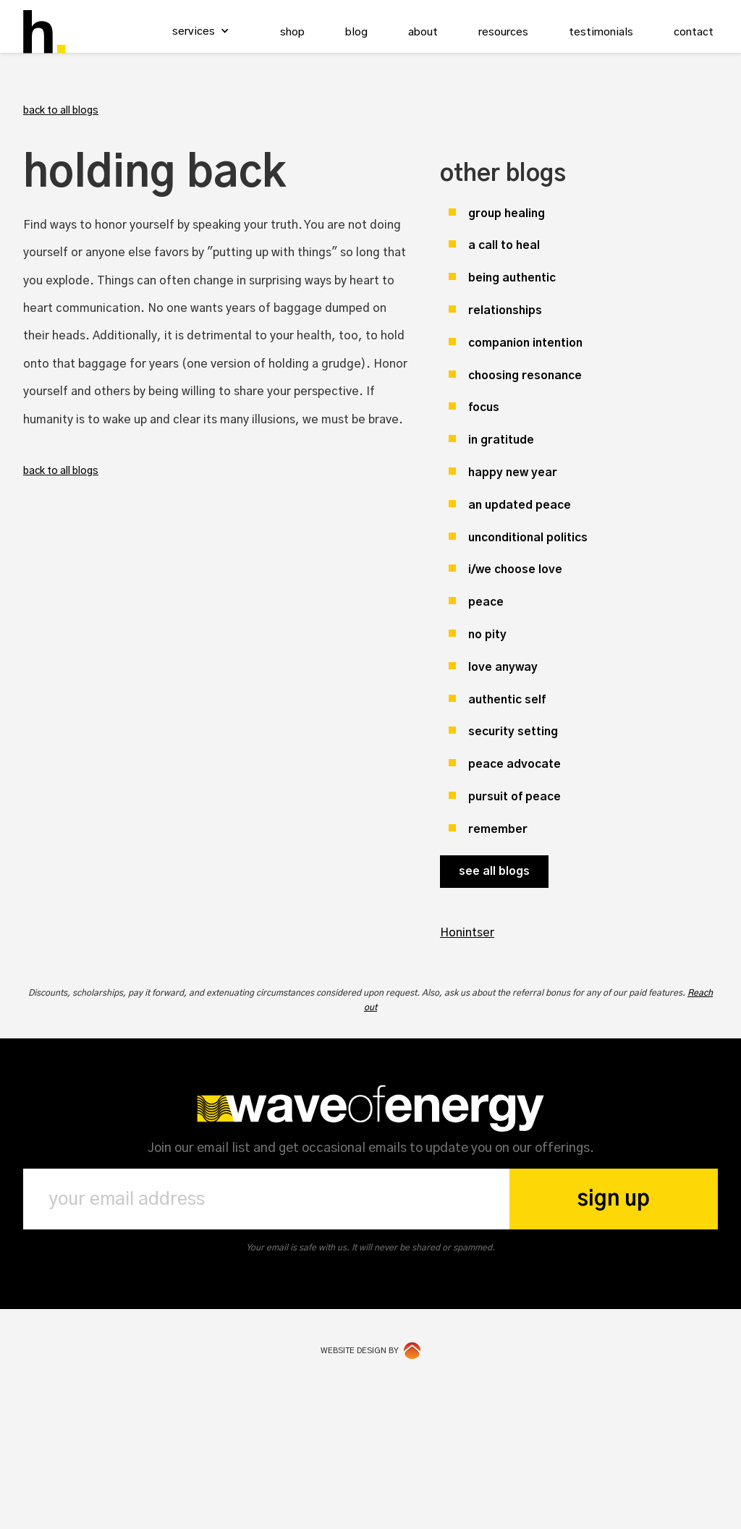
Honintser (467, 933)
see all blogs (494, 871)
